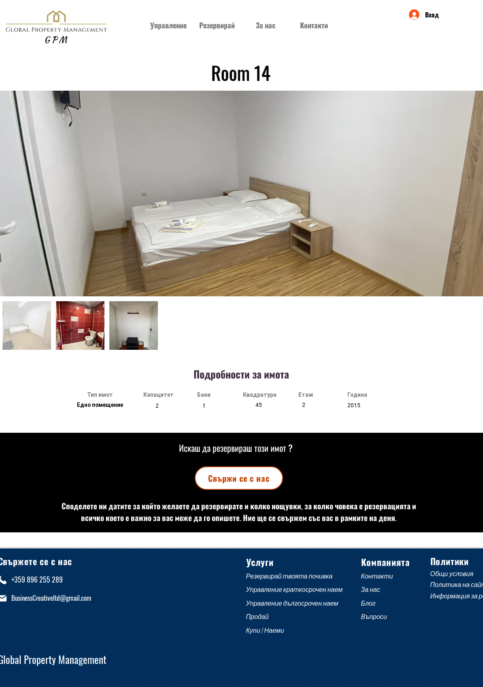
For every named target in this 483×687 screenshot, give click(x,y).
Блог (368, 603)
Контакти (377, 576)
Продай (257, 617)
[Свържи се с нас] (239, 478)
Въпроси (375, 617)
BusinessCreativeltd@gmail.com (51, 598)
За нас (370, 589)
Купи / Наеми (265, 630)
